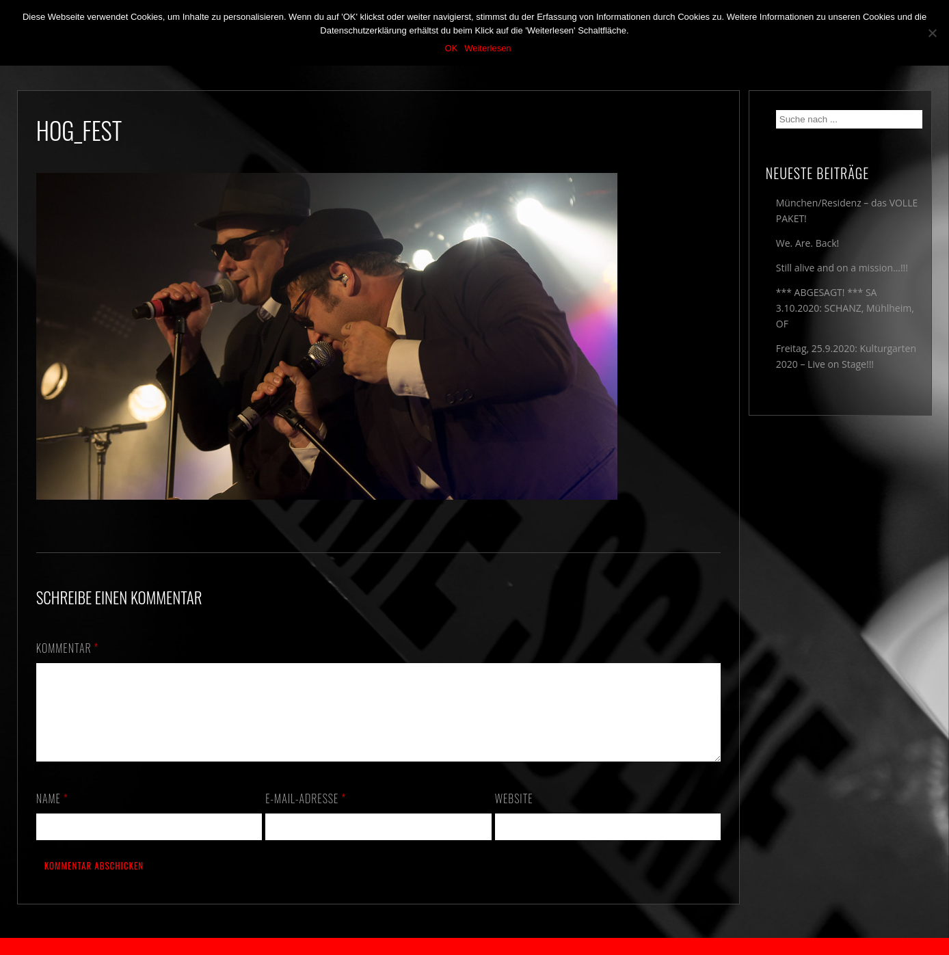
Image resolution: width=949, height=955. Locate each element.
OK (450, 48)
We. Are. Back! (807, 243)
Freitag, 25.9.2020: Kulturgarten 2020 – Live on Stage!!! (846, 356)
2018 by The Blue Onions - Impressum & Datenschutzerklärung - (474, 946)
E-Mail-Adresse (305, 815)
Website (514, 815)
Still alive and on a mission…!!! (842, 267)
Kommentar (67, 648)
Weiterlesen (487, 48)
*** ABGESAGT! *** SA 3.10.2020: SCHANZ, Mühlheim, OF (845, 308)
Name (52, 815)
